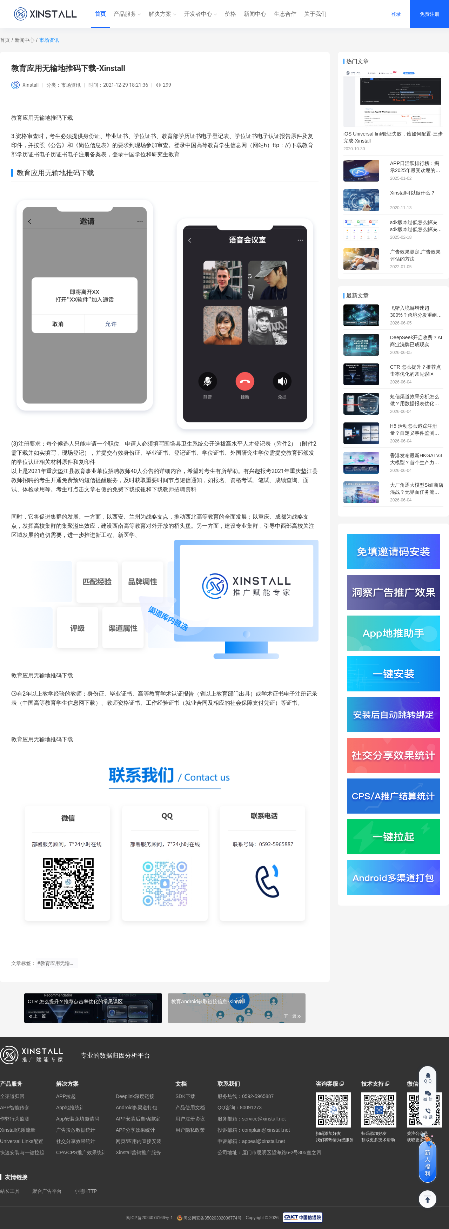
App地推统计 (70, 1107)
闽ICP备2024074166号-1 (149, 1218)
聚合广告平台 (47, 1191)
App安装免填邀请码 (77, 1119)
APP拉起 (66, 1096)
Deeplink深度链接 (135, 1096)
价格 (230, 14)
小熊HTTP (85, 1191)
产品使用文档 (190, 1107)
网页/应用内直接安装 (138, 1141)
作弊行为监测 (14, 1119)
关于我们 (315, 14)
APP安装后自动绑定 (138, 1119)
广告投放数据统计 (75, 1130)
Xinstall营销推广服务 (138, 1152)
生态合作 (285, 14)
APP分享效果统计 (135, 1130)
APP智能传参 (14, 1107)
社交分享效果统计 (75, 1141)
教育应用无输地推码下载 (42, 675)
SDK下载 (185, 1096)
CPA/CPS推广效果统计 (81, 1152)
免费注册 (430, 14)
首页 (100, 14)
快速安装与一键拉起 (22, 1152)
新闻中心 (255, 14)
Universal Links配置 (21, 1141)
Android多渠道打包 (136, 1107)
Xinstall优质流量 (17, 1130)
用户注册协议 (190, 1119)
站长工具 (10, 1191)
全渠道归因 (12, 1096)
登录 (396, 14)
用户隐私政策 (190, 1130)
